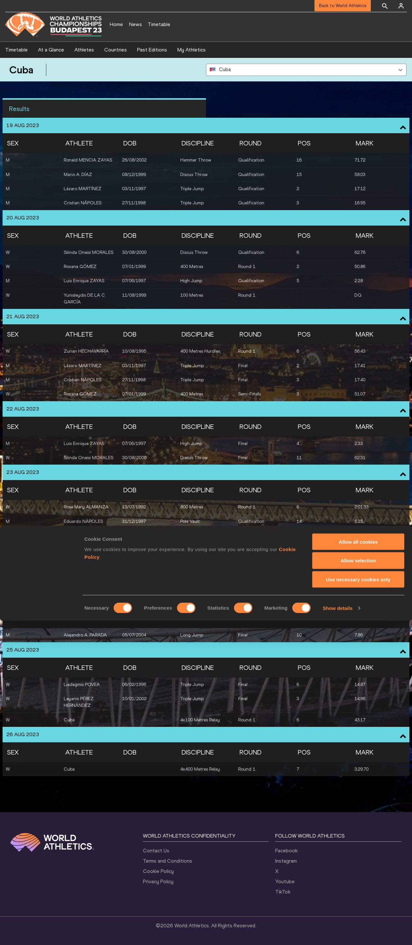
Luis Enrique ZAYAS (84, 280)
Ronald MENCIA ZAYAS (88, 160)
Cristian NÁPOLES (82, 203)
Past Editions (152, 50)
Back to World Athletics (342, 5)
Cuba (69, 720)
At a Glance (51, 50)
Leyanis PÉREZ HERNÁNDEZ (79, 588)
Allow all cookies (358, 866)
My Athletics (191, 50)
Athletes (84, 50)
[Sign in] (401, 5)
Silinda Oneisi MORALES (88, 252)
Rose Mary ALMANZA (86, 507)
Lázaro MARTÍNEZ (82, 188)
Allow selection (358, 885)
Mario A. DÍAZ (78, 174)
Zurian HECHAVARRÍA (86, 351)
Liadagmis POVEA (82, 571)
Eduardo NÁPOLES (83, 521)
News (135, 24)
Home (116, 24)
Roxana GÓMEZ (80, 266)
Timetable (159, 24)
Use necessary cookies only (358, 904)
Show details (338, 932)
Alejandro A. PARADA (85, 535)
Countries (115, 50)
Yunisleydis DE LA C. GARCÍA (85, 298)
